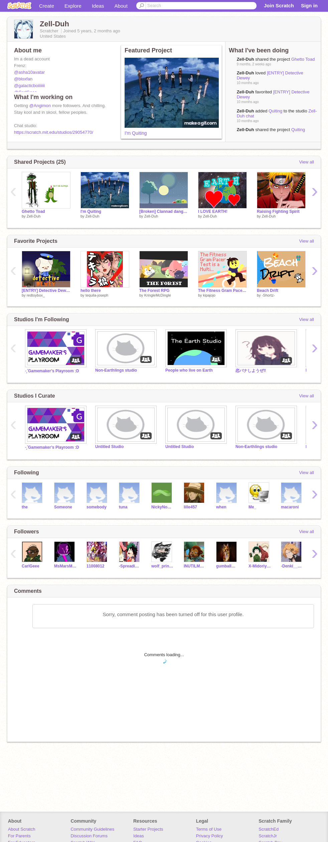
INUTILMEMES (195, 566)
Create (46, 6)
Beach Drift (267, 290)
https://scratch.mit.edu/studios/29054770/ (53, 132)
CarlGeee (30, 566)
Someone (63, 507)
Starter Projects (148, 829)
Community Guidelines (92, 829)
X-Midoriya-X (260, 566)
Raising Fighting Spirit (278, 211)
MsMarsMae (65, 566)
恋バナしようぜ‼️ (250, 370)
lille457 (190, 507)
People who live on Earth (189, 370)
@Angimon (40, 105)
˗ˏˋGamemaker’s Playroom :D (52, 371)
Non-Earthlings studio (116, 370)
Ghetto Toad (303, 59)
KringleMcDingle (157, 295)
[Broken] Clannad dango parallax (163, 211)
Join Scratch (279, 5)
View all (306, 161)
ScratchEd (269, 829)
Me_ (252, 507)
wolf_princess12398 (162, 566)
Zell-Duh (245, 110)
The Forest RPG (154, 290)
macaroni (290, 507)
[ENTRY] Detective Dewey (46, 290)
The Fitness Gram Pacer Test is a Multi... (222, 290)
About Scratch (21, 829)
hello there (90, 290)
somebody (97, 507)
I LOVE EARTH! (212, 211)
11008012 (95, 566)
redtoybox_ (36, 295)
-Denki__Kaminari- (292, 566)
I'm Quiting (136, 133)
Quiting (275, 110)
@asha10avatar (29, 72)
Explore (72, 6)
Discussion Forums (89, 835)
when (221, 507)
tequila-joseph (97, 295)
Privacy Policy (209, 835)
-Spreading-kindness (130, 566)
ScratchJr (268, 835)
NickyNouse (162, 507)
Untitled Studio (109, 446)
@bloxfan (23, 78)
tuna (123, 507)
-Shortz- (268, 295)
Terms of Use (209, 829)
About (121, 6)
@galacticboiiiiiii (29, 85)
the (25, 507)
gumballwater (227, 566)
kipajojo (209, 295)
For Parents (19, 835)
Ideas (98, 6)
